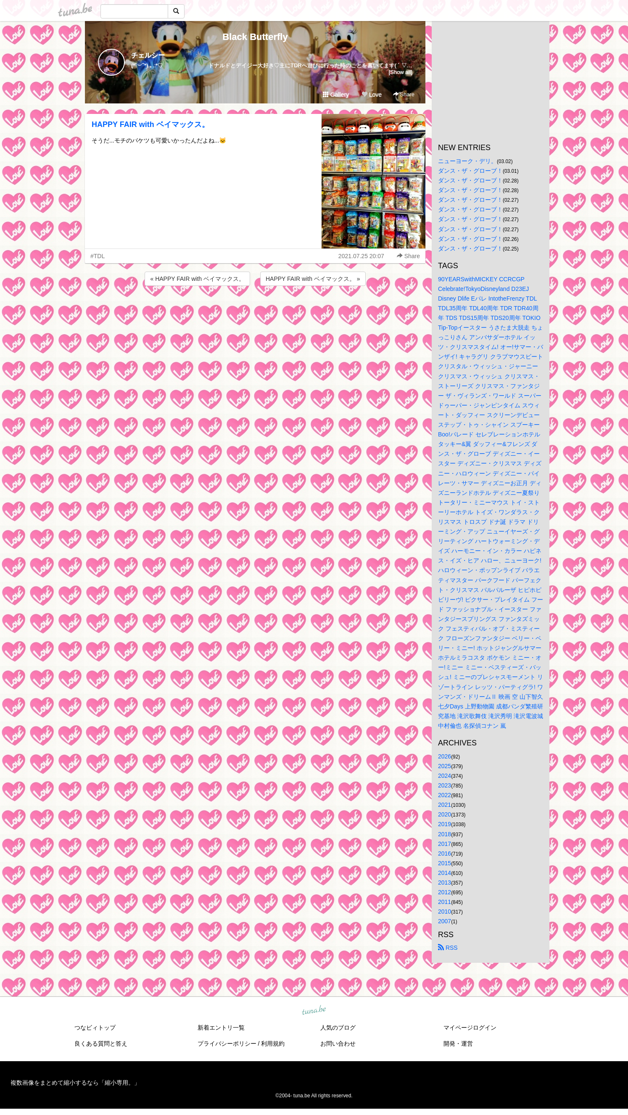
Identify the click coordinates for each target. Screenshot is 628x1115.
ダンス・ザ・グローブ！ (470, 170)
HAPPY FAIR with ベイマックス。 (150, 124)
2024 (444, 775)
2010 (444, 911)
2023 (444, 785)
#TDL (97, 256)
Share (403, 94)
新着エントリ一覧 (221, 1027)
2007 (444, 921)
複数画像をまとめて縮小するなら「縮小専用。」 (75, 1082)
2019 (444, 824)
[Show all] (400, 72)
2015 (444, 863)
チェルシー (148, 55)
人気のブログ (338, 1027)
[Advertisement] (255, 310)
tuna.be (314, 1010)
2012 (444, 892)
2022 (444, 795)
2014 (444, 872)
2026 (444, 756)
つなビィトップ (95, 1027)
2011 (444, 901)
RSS (448, 947)
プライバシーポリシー (227, 1043)
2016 (444, 853)
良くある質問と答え (100, 1043)
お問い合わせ (338, 1043)
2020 (444, 814)
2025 (444, 766)
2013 (444, 882)
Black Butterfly (255, 37)
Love (371, 94)
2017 (444, 843)
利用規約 (273, 1043)
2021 (444, 804)
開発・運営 (458, 1043)
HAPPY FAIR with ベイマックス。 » (313, 278)
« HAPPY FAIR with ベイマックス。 (197, 278)
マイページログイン (469, 1027)
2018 (444, 834)
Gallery (336, 94)
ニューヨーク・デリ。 (467, 161)
